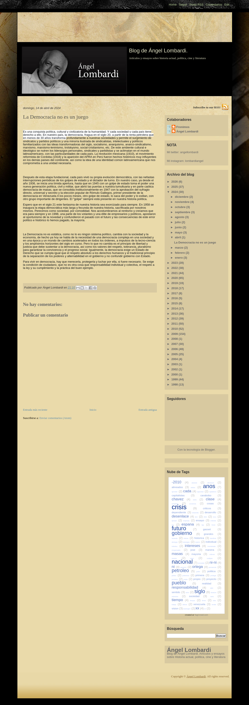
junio (179, 227)
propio (199, 578)
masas (180, 554)
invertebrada (214, 546)
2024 (175, 192)
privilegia (215, 575)
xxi (207, 609)
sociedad (198, 596)
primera (202, 575)
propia (187, 579)
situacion (216, 592)
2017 (175, 293)
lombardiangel (194, 161)
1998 (175, 384)
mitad (196, 558)
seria (190, 592)
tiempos (195, 600)
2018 (175, 288)
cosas (214, 503)
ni (176, 567)
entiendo (215, 521)
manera (213, 549)
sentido (178, 592)
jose (196, 549)
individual (213, 541)
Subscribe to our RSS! (206, 107)
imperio (200, 542)
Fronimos (182, 127)
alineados (180, 487)
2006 (175, 349)
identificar (215, 538)
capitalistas (183, 495)
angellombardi (189, 152)
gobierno (186, 533)
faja (205, 525)
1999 (175, 379)
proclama (177, 579)
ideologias (189, 542)
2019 (175, 283)
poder (201, 571)
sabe (215, 588)
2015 (175, 303)
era (176, 525)
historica (201, 537)
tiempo (180, 600)
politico (176, 575)
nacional (184, 562)
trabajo (176, 604)
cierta (198, 500)
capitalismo (215, 492)
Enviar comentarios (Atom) (55, 418)
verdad (216, 604)
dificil (208, 517)
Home (173, 4)
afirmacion (214, 483)
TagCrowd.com (201, 615)
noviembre (182, 202)
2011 (175, 323)
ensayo (202, 520)
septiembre (183, 212)
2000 (175, 374)
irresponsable (180, 550)
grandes (212, 533)
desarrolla (197, 512)
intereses (195, 546)
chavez (181, 499)
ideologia (177, 542)
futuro (184, 528)
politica (214, 571)
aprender (177, 492)
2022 (175, 268)
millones (215, 554)
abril (178, 237)
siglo (202, 591)
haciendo (177, 538)
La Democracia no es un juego (195, 242)
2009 (175, 334)
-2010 (180, 482)
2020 (175, 278)
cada (189, 491)
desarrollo (213, 512)
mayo (179, 232)
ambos (196, 487)
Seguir (183, 4)
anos (212, 486)
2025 (175, 186)
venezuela (202, 604)
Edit (226, 4)
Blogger (210, 449)
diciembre (182, 196)
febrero (180, 252)
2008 (175, 338)
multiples (214, 558)
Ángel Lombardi (187, 131)
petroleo (183, 570)
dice (199, 517)
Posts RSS (196, 4)
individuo (177, 546)
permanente (215, 567)
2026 (175, 181)
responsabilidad (189, 587)
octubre (180, 207)
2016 (175, 298)
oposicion (185, 567)
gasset (212, 529)
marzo (179, 247)
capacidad (202, 492)
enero (179, 257)
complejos (179, 504)
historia (188, 538)
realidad (211, 583)
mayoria (199, 553)
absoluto (198, 483)
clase (213, 499)
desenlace (183, 516)
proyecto (213, 578)
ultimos (187, 604)
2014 (175, 308)
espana (190, 524)
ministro (179, 558)
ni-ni (215, 562)
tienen (206, 600)
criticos (212, 508)
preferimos (188, 575)
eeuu (217, 517)
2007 (175, 344)
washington (189, 609)
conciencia (196, 504)
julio (178, 222)
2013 (175, 313)
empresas (189, 521)
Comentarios (214, 4)
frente (216, 525)
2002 (175, 369)
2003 (175, 364)
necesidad (203, 563)
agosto (180, 217)
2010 (175, 328)
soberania (179, 596)
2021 (175, 273)
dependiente (181, 512)
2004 (175, 359)
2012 (175, 318)
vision (177, 608)
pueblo (184, 582)
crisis (184, 507)
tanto (215, 596)
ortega (200, 567)
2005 (175, 354)
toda (217, 600)
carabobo (210, 495)
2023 (175, 262)
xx (199, 608)
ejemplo (177, 521)
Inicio (92, 409)
